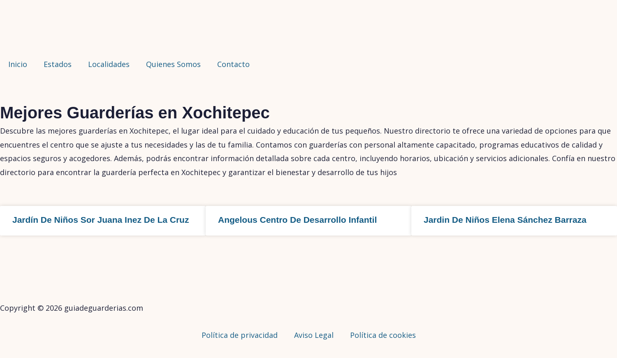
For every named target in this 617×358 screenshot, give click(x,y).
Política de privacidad (240, 335)
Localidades (109, 64)
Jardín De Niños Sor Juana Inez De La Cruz (100, 219)
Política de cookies (383, 335)
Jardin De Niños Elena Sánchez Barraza (505, 219)
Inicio (17, 64)
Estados (58, 64)
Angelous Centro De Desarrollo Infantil (297, 219)
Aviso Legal (314, 335)
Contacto (233, 64)
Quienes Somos (173, 64)
